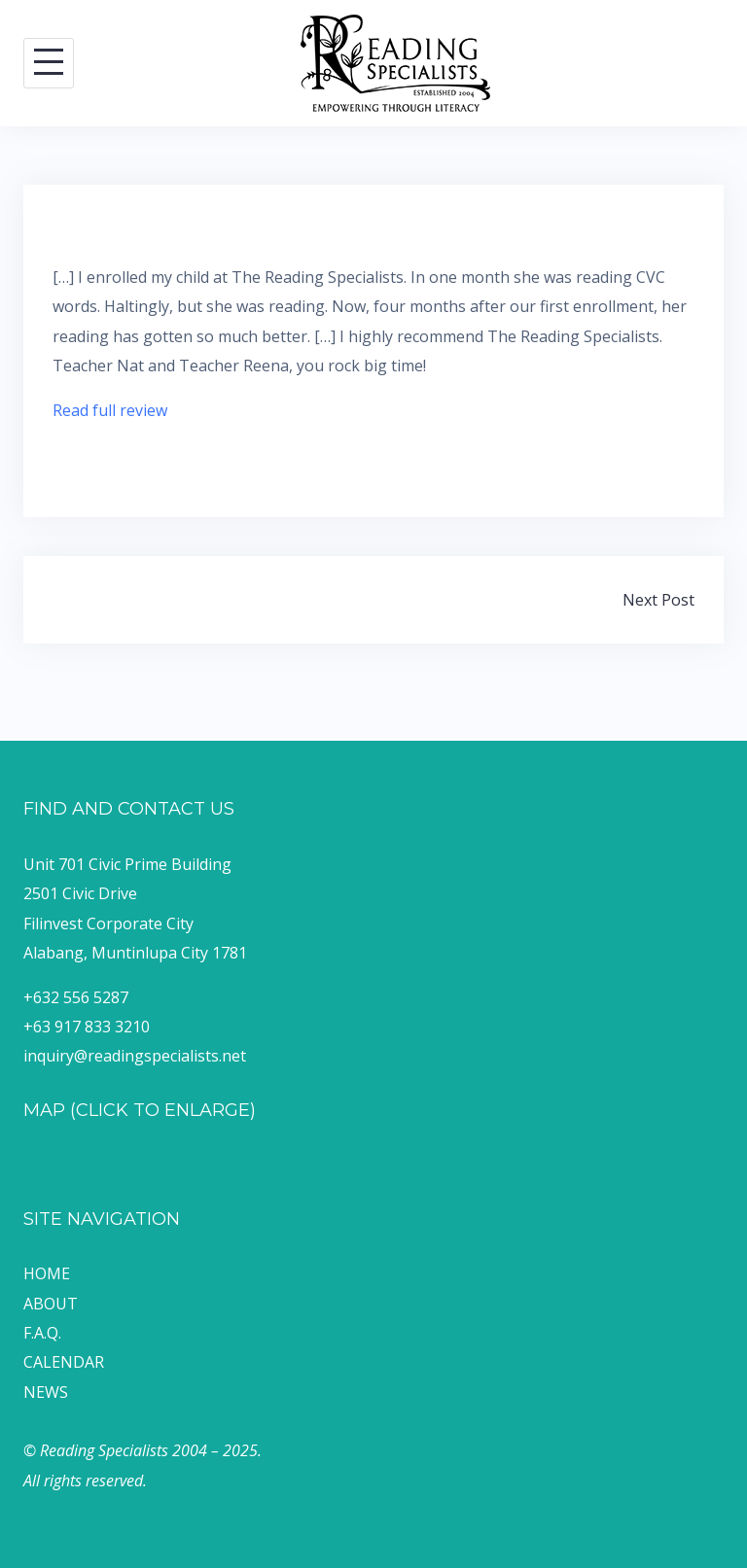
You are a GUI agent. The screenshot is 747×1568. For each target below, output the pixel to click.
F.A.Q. (42, 1332)
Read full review (110, 410)
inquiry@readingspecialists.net (134, 1055)
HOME (46, 1273)
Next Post (658, 599)
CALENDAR (63, 1362)
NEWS (45, 1392)
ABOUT (50, 1303)
